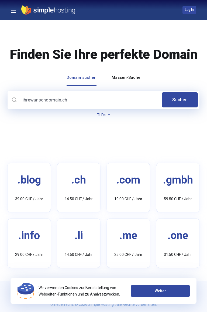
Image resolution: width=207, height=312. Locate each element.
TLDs (103, 115)
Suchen (180, 100)
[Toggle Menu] (13, 10)
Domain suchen (81, 77)
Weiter (160, 291)
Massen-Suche (126, 77)
